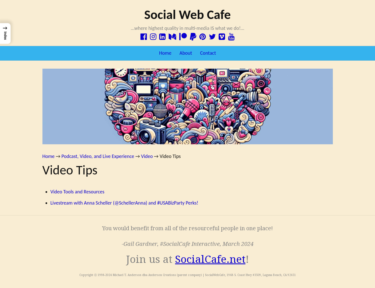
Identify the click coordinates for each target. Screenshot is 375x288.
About (186, 53)
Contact (208, 53)
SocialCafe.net (210, 259)
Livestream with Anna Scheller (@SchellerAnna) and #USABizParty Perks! (125, 203)
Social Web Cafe (187, 14)
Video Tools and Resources (77, 192)
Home (165, 53)
